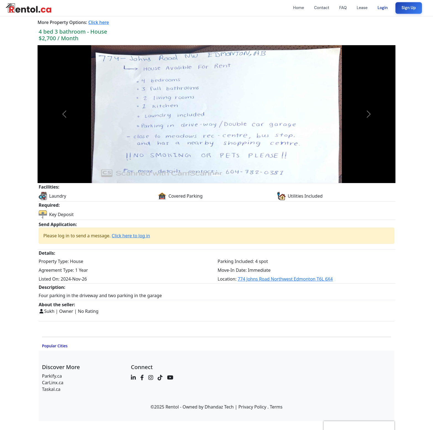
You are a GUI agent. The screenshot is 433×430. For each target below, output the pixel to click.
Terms (276, 407)
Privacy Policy (252, 407)
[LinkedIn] (133, 377)
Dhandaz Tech (219, 407)
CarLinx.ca (53, 383)
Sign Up (409, 7)
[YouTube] (170, 377)
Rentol (172, 407)
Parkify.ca (52, 376)
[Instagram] (150, 377)
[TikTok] (160, 377)
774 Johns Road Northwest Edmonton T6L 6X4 (285, 279)
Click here (98, 22)
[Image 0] (216, 175)
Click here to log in (131, 236)
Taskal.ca (51, 389)
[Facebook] (142, 377)
